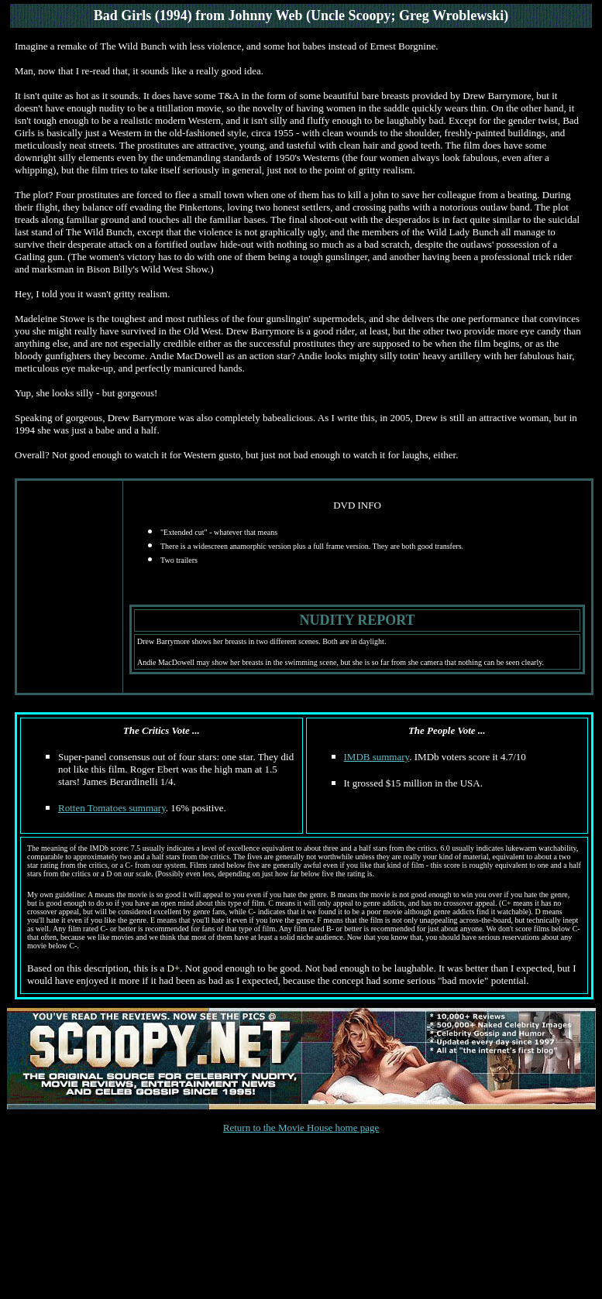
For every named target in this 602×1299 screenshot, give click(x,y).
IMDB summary (377, 757)
